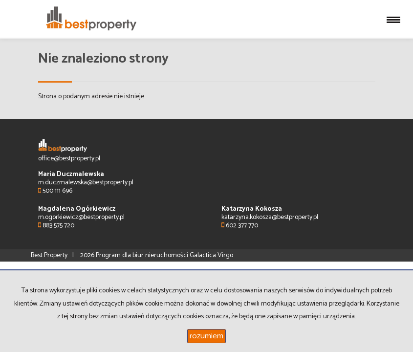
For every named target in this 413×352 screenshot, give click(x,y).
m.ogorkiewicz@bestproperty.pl (81, 217)
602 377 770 (239, 225)
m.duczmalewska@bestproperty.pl (85, 182)
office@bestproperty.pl (69, 158)
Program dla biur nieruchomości (143, 255)
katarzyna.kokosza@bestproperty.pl (269, 217)
